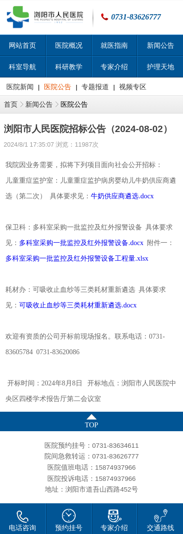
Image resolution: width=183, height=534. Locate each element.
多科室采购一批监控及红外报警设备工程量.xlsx (76, 258)
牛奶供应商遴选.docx (122, 196)
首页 (11, 104)
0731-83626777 (136, 17)
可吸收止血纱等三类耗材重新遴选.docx (78, 305)
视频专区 (132, 87)
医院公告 (57, 87)
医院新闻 (20, 87)
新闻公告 (39, 104)
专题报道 (95, 87)
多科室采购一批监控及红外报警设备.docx (81, 243)
